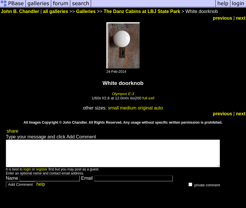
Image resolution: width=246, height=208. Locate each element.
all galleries (55, 11)
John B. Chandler (20, 11)
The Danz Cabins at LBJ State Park (141, 11)
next (240, 18)
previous (222, 18)
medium (128, 107)
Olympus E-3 (123, 94)
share (12, 131)
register (41, 174)
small (113, 107)
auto (158, 107)
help (40, 189)
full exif (148, 98)
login (27, 174)
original (145, 107)
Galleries (86, 11)
